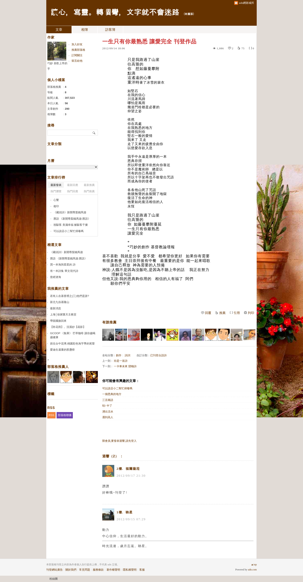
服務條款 (98, 569)
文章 (59, 29)
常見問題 (84, 569)
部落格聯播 (65, 415)
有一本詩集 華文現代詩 (64, 270)
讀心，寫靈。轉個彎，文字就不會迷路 (114, 11)
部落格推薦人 (58, 366)
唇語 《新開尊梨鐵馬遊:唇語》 (71, 218)
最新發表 (55, 185)
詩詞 (127, 355)
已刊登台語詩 (158, 355)
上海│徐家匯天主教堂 (63, 314)
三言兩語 (107, 400)
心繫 (56, 200)
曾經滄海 (55, 277)
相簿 (84, 29)
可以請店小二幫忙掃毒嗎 (117, 388)
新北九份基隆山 (59, 302)
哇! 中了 (107, 405)
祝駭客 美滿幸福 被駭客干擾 (70, 224)
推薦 (222, 313)
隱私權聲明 (130, 569)
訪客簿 (110, 29)
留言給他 (77, 60)
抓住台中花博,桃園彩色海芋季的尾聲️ (72, 343)
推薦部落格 (78, 49)
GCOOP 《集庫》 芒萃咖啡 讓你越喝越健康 (72, 335)
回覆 (208, 313)
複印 (56, 206)
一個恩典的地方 (111, 394)
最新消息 (55, 308)
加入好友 (77, 44)
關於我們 (70, 569)
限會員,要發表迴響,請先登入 (119, 440)
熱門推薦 (89, 191)
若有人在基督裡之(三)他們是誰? (69, 296)
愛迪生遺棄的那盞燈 (62, 349)
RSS (51, 415)
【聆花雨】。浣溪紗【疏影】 (68, 326)
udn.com (252, 569)
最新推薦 (89, 185)
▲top (254, 564)
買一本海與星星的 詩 (63, 264)
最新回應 (72, 185)
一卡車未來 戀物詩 (125, 366)
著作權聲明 (113, 569)
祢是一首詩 (121, 360)
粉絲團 (53, 578)
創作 (118, 355)
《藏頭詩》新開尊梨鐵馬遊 (69, 212)
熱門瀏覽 (55, 191)
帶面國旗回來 (58, 320)
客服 (142, 569)
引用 (237, 313)
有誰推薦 (109, 322)
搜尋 (94, 133)
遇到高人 (107, 417)
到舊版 (189, 14)
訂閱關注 (77, 55)
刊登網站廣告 (54, 569)
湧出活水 (107, 411)
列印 (251, 313)
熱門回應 (72, 191)
